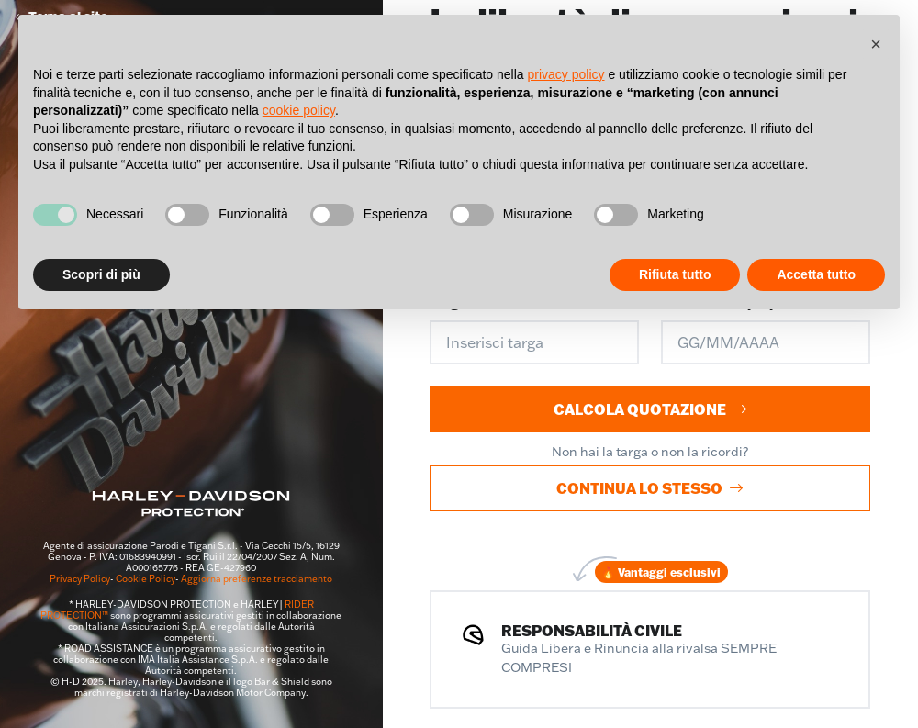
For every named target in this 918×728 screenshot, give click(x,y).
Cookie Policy (145, 579)
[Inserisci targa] (534, 342)
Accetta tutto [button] (816, 274)
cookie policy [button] (299, 110)
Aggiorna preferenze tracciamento (256, 579)
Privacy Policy (80, 579)
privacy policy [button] (566, 74)
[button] (875, 44)
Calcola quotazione (650, 409)
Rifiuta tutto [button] (675, 274)
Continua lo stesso (650, 488)
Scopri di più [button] (101, 274)
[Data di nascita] (765, 342)
